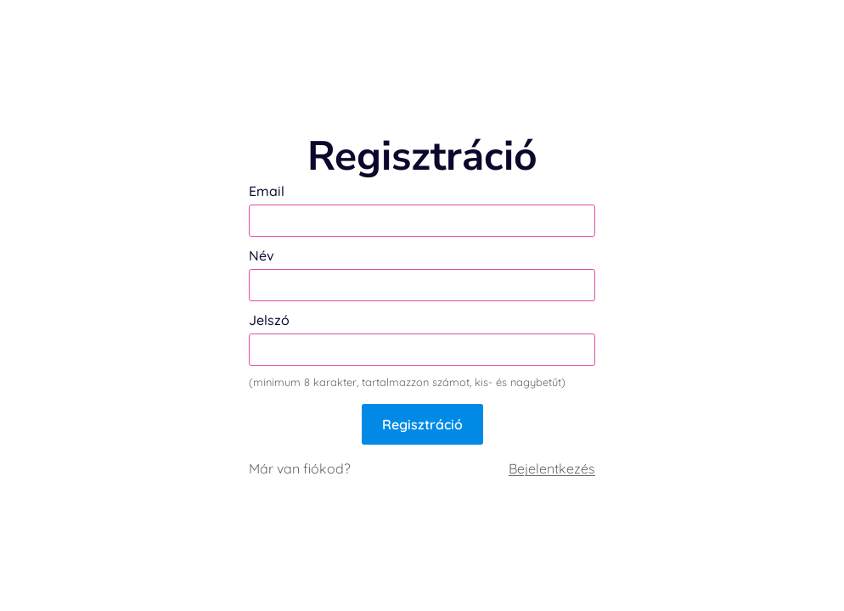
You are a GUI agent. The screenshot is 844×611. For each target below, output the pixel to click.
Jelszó (269, 319)
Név (261, 255)
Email (266, 190)
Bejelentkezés (552, 468)
